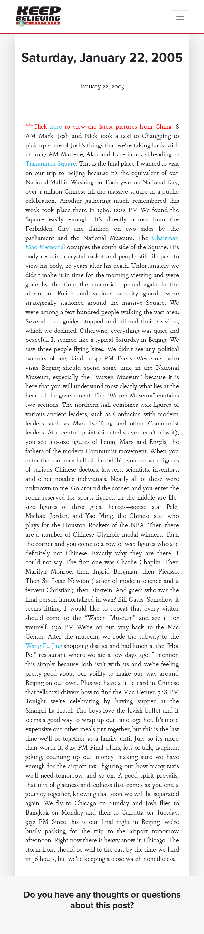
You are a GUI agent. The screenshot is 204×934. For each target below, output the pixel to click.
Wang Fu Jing (43, 645)
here (56, 126)
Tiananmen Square (50, 163)
